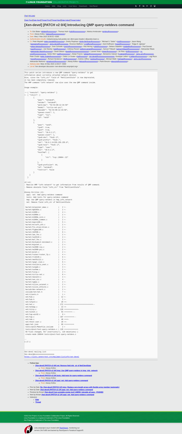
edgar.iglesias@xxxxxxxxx (40, 46)
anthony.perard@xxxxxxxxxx (90, 49)
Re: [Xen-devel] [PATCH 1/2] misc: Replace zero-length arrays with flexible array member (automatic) (79, 387)
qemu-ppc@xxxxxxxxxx (142, 59)
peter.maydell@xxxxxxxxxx (54, 42)
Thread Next (55, 20)
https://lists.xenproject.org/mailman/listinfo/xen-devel (51, 357)
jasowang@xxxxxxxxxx (39, 44)
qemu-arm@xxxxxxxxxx (145, 54)
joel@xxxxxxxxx (59, 49)
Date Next (36, 20)
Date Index (65, 20)
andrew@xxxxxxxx (97, 59)
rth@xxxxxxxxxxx (70, 59)
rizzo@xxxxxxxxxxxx (38, 59)
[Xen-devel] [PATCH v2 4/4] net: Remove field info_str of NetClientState (63, 366)
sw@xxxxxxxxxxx (63, 54)
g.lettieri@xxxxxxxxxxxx (138, 56)
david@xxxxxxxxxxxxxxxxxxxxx (77, 51)
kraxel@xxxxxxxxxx (122, 44)
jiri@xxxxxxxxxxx (132, 51)
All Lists (32, 16)
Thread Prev (45, 20)
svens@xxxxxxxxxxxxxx (73, 46)
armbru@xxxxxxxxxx (110, 32)
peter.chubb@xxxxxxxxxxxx (51, 56)
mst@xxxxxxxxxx (123, 42)
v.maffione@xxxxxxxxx (92, 44)
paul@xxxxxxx (36, 49)
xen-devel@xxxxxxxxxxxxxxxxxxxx (101, 56)
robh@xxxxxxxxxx (100, 46)
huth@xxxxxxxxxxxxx (77, 32)
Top (26, 16)
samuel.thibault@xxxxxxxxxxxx (127, 49)
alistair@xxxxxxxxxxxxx (92, 54)
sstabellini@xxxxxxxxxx (132, 46)
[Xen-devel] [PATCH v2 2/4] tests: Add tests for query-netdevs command (63, 376)
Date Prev (28, 20)
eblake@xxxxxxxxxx (48, 32)
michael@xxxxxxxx (125, 59)
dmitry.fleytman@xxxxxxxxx (90, 42)
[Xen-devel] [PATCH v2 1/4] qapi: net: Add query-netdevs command (61, 381)
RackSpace (64, 428)
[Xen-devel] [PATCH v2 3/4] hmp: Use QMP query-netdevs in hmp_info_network (66, 371)
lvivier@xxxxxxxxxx (109, 51)
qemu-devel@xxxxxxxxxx (59, 44)
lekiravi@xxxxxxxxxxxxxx (55, 34)
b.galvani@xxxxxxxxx (126, 54)
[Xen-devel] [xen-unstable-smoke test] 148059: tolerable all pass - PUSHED (74, 392)
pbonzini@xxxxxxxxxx (119, 61)
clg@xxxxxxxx (82, 56)
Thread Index (75, 20)
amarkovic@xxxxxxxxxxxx (56, 61)
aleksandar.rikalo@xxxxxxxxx (41, 51)
